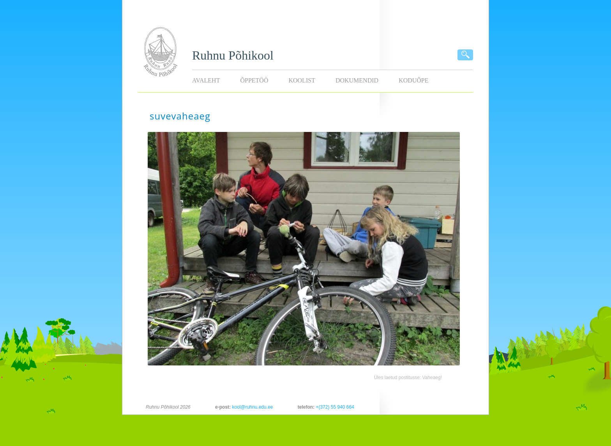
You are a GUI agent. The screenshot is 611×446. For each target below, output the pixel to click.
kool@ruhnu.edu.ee (252, 407)
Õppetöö (254, 80)
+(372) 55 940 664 (335, 407)
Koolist (301, 80)
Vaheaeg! (432, 377)
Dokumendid (357, 80)
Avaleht (206, 80)
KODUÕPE (413, 80)
